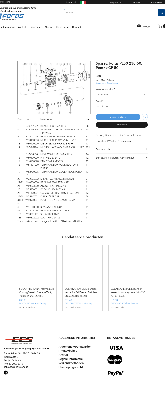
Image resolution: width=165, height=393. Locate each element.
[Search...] (109, 12)
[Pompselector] (115, 2)
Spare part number (105, 88)
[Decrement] (98, 106)
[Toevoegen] (145, 117)
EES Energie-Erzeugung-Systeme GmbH (26, 348)
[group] (82, 278)
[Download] (136, 2)
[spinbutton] (102, 106)
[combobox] (122, 94)
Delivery (110, 80)
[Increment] (107, 106)
